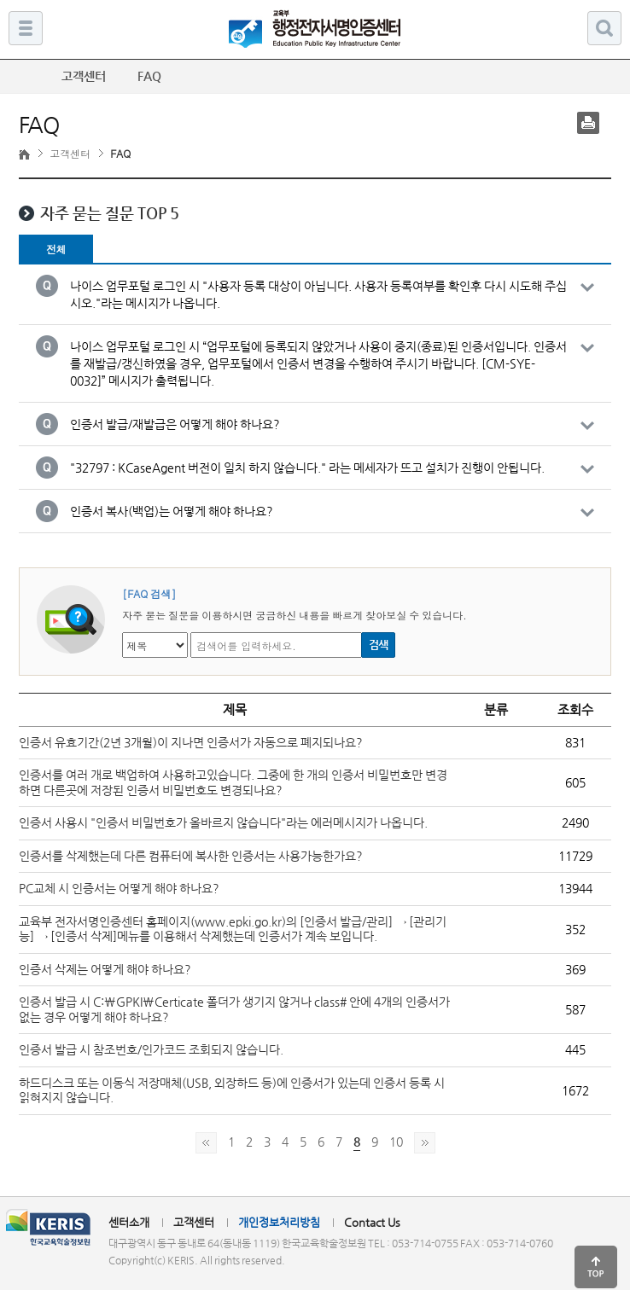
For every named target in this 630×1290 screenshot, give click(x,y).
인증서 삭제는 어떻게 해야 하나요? (105, 969)
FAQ (157, 76)
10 (396, 1141)
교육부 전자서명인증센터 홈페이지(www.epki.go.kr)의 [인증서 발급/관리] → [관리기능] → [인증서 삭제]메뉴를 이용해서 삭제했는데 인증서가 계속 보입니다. (232, 929)
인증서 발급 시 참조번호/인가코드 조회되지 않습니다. (151, 1049)
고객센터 (70, 153)
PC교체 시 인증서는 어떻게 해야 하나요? (119, 888)
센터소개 (128, 1222)
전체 (56, 248)
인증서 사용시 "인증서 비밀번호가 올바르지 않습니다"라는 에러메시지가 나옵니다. (223, 822)
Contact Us (372, 1222)
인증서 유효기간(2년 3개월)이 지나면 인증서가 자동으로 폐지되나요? (191, 742)
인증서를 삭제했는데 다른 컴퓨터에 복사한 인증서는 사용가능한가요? (191, 856)
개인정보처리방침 (279, 1222)
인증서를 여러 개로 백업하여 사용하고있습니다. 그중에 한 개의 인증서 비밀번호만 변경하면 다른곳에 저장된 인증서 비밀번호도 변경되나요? (233, 782)
